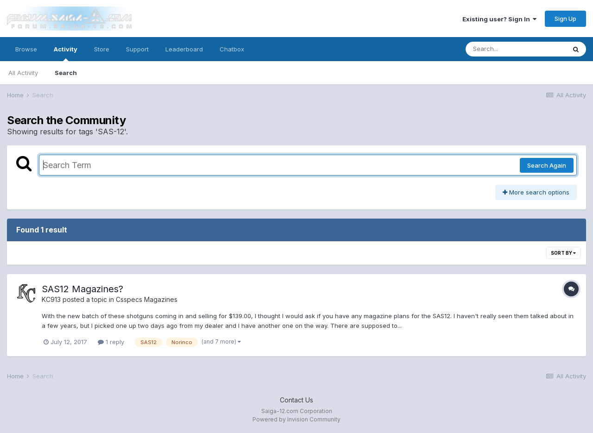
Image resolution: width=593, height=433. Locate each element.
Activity (65, 53)
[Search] (516, 49)
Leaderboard (184, 49)
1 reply (111, 341)
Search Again (546, 165)
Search (66, 72)
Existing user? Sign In (499, 19)
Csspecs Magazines (146, 299)
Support (137, 49)
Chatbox (232, 49)
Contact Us (296, 400)
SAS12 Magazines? (82, 289)
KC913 (51, 299)
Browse (26, 49)
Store (101, 49)
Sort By (563, 253)
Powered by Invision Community (296, 419)
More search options (536, 192)
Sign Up (565, 18)
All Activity (23, 72)
